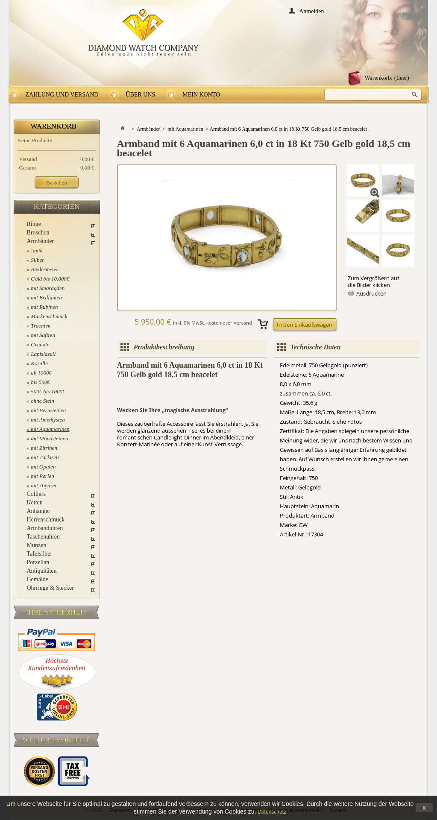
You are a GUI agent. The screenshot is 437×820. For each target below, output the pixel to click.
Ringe (34, 224)
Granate (40, 344)
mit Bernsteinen (48, 410)
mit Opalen (43, 466)
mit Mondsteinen (49, 438)
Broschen (38, 232)
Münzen (37, 545)
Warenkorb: (387, 78)
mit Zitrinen (44, 448)
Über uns (140, 94)
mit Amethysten (48, 419)
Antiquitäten (42, 571)
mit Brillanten (46, 297)
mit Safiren (43, 335)
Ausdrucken (371, 293)
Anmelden (311, 11)
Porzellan (38, 562)
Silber (37, 260)
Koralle (39, 363)
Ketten (35, 502)
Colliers (36, 494)
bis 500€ (40, 382)
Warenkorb (54, 126)
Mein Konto (201, 94)
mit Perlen (42, 476)
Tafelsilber (40, 554)
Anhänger (38, 511)
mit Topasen (44, 485)
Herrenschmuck (46, 519)
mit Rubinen (44, 307)
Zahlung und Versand (62, 94)
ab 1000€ (41, 372)
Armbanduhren (45, 528)
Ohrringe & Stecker (50, 588)
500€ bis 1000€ (48, 391)
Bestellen (56, 182)
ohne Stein (42, 401)
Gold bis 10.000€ (50, 278)
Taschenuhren (43, 536)
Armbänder (40, 241)
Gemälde (38, 579)
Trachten (40, 325)
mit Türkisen (45, 457)
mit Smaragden (48, 288)
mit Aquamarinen (50, 429)
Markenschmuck (49, 316)
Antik (36, 250)
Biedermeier (44, 269)
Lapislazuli (43, 354)
